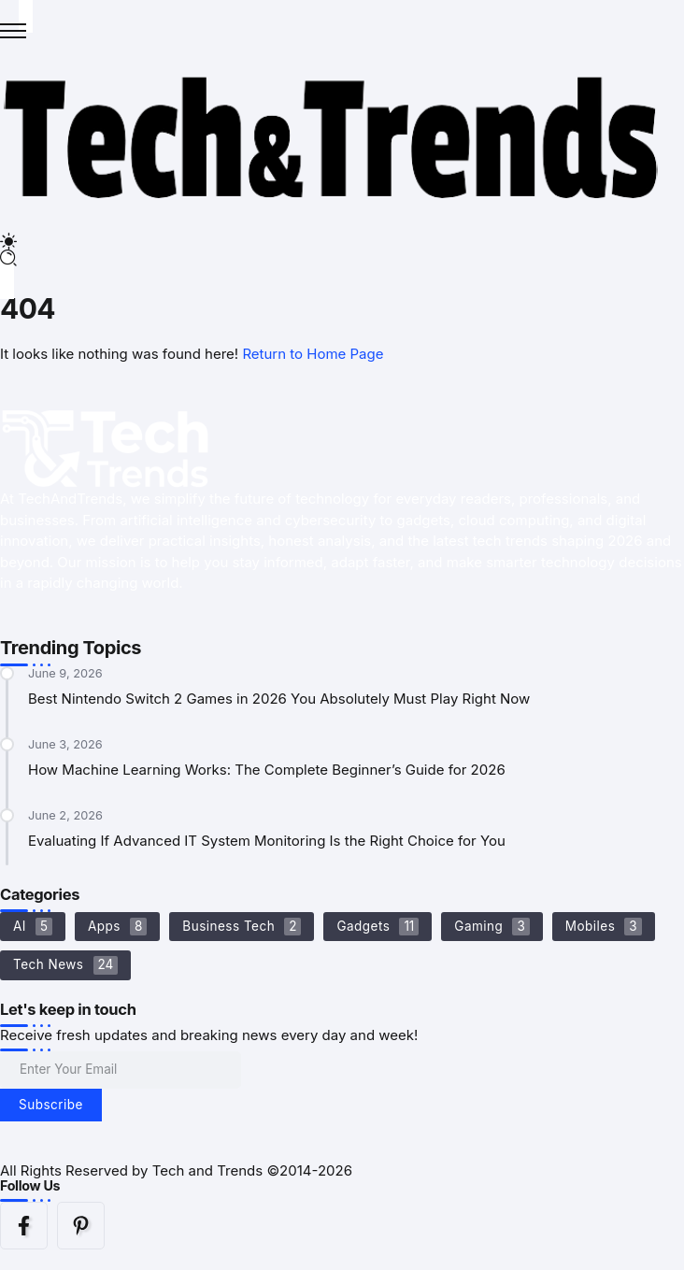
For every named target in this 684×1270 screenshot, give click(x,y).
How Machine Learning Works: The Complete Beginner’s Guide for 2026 (267, 769)
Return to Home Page (312, 354)
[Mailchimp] (51, 1105)
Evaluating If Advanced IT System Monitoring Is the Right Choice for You (267, 840)
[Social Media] (24, 1226)
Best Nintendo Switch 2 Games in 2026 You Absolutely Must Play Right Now (279, 698)
